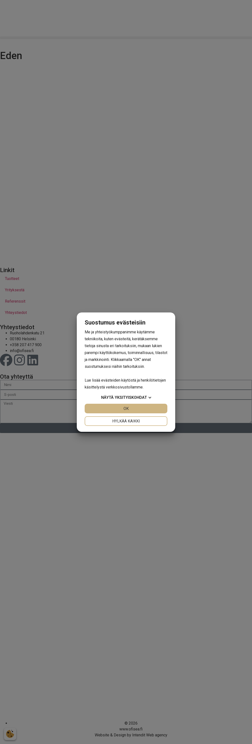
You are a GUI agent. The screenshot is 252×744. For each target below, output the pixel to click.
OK (126, 408)
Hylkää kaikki (126, 421)
